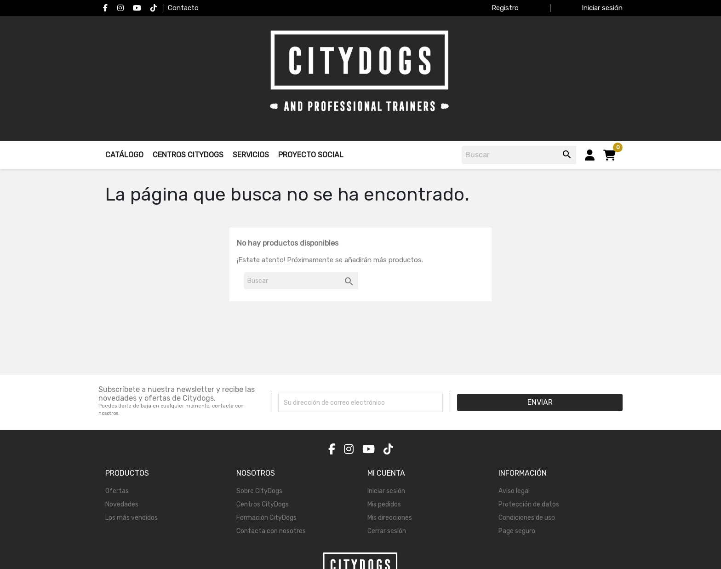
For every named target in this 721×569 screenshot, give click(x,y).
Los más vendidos (131, 518)
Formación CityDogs (266, 518)
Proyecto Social (310, 154)
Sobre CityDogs (259, 491)
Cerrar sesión (386, 531)
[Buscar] (520, 155)
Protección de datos (528, 504)
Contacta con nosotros (271, 531)
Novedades (121, 504)
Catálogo (124, 154)
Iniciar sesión (386, 491)
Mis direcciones (389, 518)
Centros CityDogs (262, 504)
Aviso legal (514, 491)
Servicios (251, 154)
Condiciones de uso (526, 518)
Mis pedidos (384, 504)
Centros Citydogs (188, 154)
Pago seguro (516, 531)
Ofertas (117, 491)
